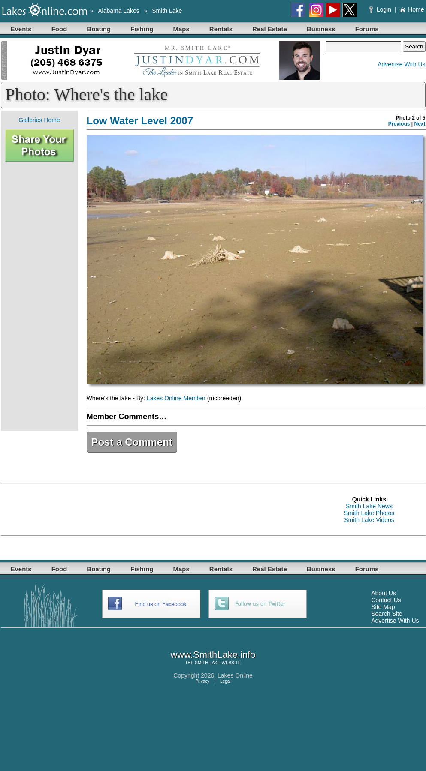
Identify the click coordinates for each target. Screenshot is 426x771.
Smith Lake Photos (369, 513)
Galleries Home (39, 120)
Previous (399, 124)
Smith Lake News (369, 506)
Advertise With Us (401, 64)
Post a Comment (131, 442)
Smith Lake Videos (369, 519)
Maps (181, 29)
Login (381, 9)
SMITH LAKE (207, 662)
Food (59, 29)
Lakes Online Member (176, 398)
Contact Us (386, 600)
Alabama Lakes (118, 10)
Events (21, 29)
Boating (99, 29)
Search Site (386, 613)
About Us (383, 593)
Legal (225, 681)
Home (411, 9)
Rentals (221, 29)
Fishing (141, 29)
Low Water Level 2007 (140, 120)
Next (419, 124)
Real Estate (269, 29)
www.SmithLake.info (212, 654)
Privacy (202, 681)
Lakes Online (235, 675)
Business (321, 29)
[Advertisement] (39, 296)
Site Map (383, 606)
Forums (367, 29)
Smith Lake (167, 10)
